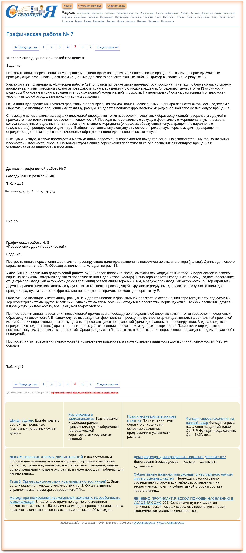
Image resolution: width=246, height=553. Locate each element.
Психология (168, 17)
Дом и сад (134, 13)
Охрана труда (122, 17)
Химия (120, 21)
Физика (87, 21)
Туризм (78, 21)
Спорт (214, 17)
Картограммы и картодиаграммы (81, 416)
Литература (207, 13)
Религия (180, 17)
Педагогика (136, 17)
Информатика (171, 13)
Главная (67, 6)
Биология (110, 13)
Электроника (167, 21)
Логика (218, 13)
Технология (67, 21)
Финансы (110, 21)
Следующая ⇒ (107, 47)
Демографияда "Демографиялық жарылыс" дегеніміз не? (180, 457)
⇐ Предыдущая (26, 47)
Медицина (67, 17)
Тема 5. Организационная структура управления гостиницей (58, 481)
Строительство (226, 17)
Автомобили (83, 13)
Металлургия (80, 17)
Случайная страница (89, 6)
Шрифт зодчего (22, 420)
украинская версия (170, 522)
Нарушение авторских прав (64, 393)
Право (158, 17)
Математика (229, 13)
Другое (159, 13)
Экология (141, 21)
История (184, 13)
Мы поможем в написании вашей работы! (98, 393)
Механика (93, 17)
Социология (203, 17)
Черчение (130, 21)
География (122, 13)
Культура (195, 13)
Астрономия (97, 13)
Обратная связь (116, 6)
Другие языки (147, 13)
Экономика (153, 21)
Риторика (191, 17)
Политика (148, 17)
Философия (98, 21)
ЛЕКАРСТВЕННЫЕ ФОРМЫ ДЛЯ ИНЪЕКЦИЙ (46, 457)
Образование (106, 17)
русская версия (144, 522)
